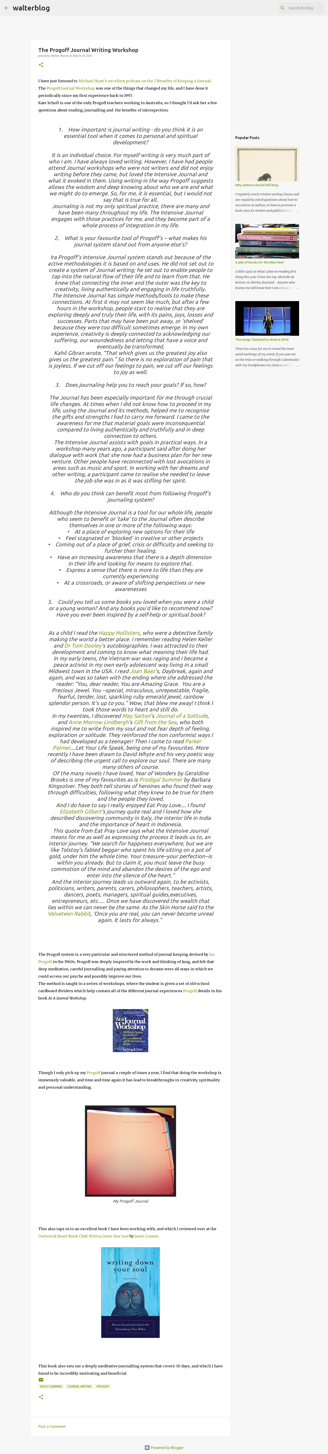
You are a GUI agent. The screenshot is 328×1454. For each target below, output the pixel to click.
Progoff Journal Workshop (70, 88)
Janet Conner (146, 1236)
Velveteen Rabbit (69, 914)
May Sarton (136, 716)
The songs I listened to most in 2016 (262, 339)
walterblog (31, 8)
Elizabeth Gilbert (80, 811)
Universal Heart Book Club (62, 1236)
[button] (41, 65)
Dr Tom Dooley (82, 646)
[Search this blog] (300, 8)
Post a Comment (52, 1426)
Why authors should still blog (256, 185)
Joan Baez (142, 671)
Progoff (190, 991)
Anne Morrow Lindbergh (98, 722)
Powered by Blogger (164, 1448)
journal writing (79, 1386)
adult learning (51, 1386)
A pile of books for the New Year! (259, 262)
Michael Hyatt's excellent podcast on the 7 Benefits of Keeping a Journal (144, 81)
